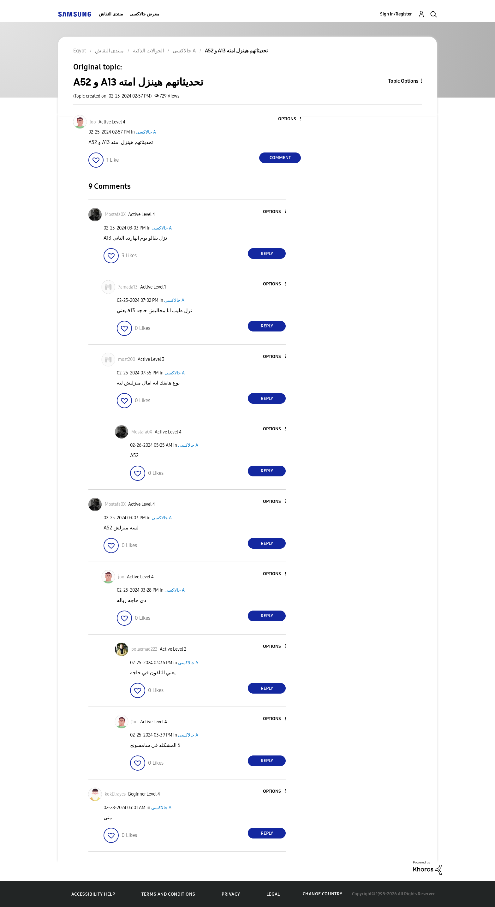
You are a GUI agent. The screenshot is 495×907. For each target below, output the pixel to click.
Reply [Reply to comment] (267, 253)
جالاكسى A (146, 132)
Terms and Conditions (168, 894)
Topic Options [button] (403, 81)
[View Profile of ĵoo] (93, 122)
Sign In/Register (396, 14)
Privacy (231, 894)
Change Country (323, 894)
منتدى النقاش (111, 14)
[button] (290, 119)
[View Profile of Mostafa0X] (115, 214)
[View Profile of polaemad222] (144, 649)
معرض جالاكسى (144, 14)
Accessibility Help (93, 894)
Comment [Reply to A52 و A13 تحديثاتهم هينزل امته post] (280, 157)
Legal (273, 894)
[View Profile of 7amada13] (128, 287)
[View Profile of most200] (126, 359)
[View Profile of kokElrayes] (115, 794)
